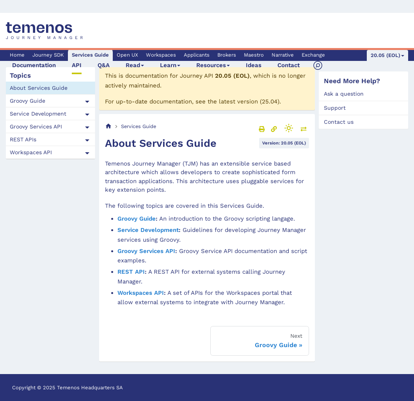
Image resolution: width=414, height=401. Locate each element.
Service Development (38, 113)
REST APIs (23, 139)
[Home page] (108, 126)
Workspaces (161, 55)
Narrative (283, 55)
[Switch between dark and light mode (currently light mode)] (289, 128)
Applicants (197, 55)
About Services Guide (39, 88)
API (77, 65)
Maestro (254, 55)
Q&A (104, 65)
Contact (288, 65)
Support (335, 108)
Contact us (339, 122)
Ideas (253, 65)
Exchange (313, 55)
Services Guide (90, 55)
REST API (131, 271)
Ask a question (344, 94)
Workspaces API (31, 152)
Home (17, 55)
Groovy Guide (27, 101)
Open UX (127, 55)
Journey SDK (48, 55)
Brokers (226, 55)
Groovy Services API (36, 126)
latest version (238, 101)
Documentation (34, 65)
